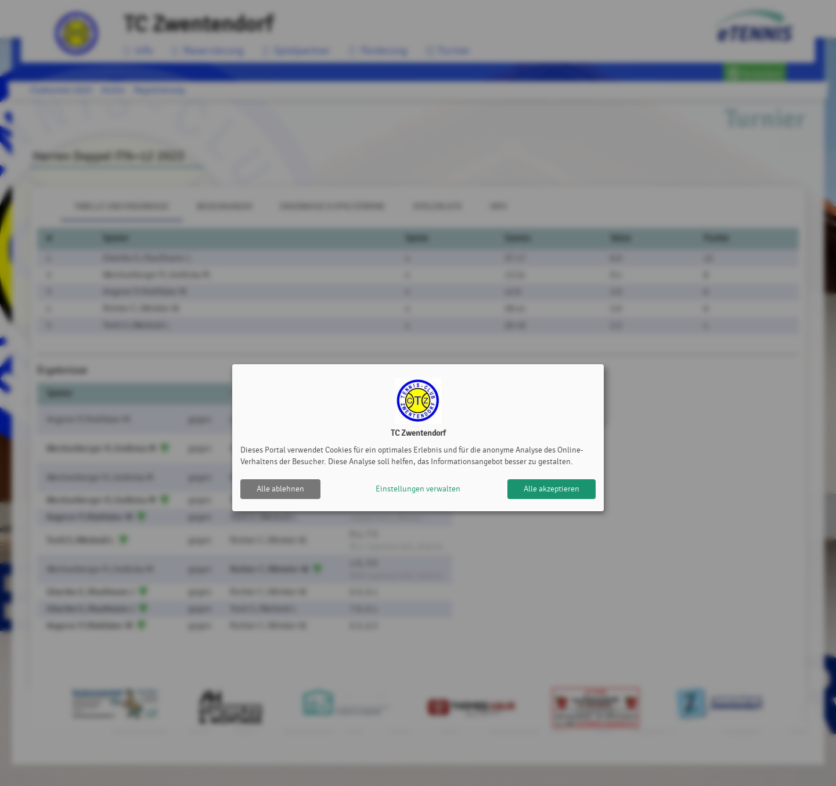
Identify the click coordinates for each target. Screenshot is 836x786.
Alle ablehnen (280, 488)
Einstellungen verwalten (418, 488)
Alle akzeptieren (551, 488)
